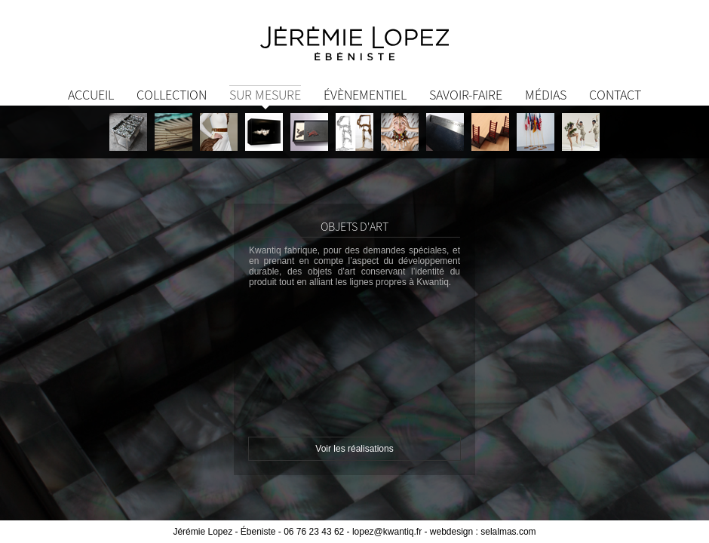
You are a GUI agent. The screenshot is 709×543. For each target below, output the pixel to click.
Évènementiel (365, 94)
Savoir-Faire (465, 94)
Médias (545, 94)
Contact (615, 94)
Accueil (91, 94)
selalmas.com (508, 531)
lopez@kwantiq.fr (387, 531)
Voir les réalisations (354, 448)
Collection (172, 94)
